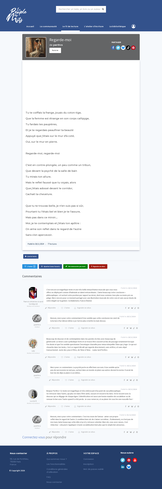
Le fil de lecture (70, 26)
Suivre (55, 50)
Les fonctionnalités (56, 464)
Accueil (30, 26)
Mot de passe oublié (93, 468)
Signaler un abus (98, 266)
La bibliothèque (117, 26)
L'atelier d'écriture (94, 26)
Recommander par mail (75, 266)
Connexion (89, 459)
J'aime (30, 266)
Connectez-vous (33, 437)
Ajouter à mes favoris (50, 266)
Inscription (88, 464)
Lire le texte (30, 256)
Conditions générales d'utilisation (62, 468)
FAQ (49, 473)
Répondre (50, 308)
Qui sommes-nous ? (56, 459)
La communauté (48, 26)
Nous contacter (54, 478)
